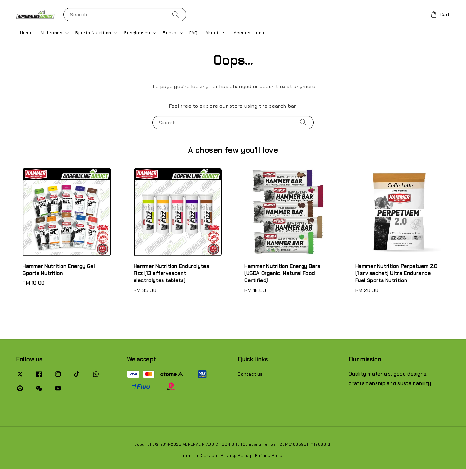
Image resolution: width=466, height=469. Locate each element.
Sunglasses (137, 33)
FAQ (193, 33)
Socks (170, 33)
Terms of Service (199, 455)
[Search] (175, 14)
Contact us (250, 374)
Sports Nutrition (93, 33)
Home (26, 33)
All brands (51, 33)
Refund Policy (270, 455)
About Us (215, 33)
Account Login (250, 33)
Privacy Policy (236, 455)
